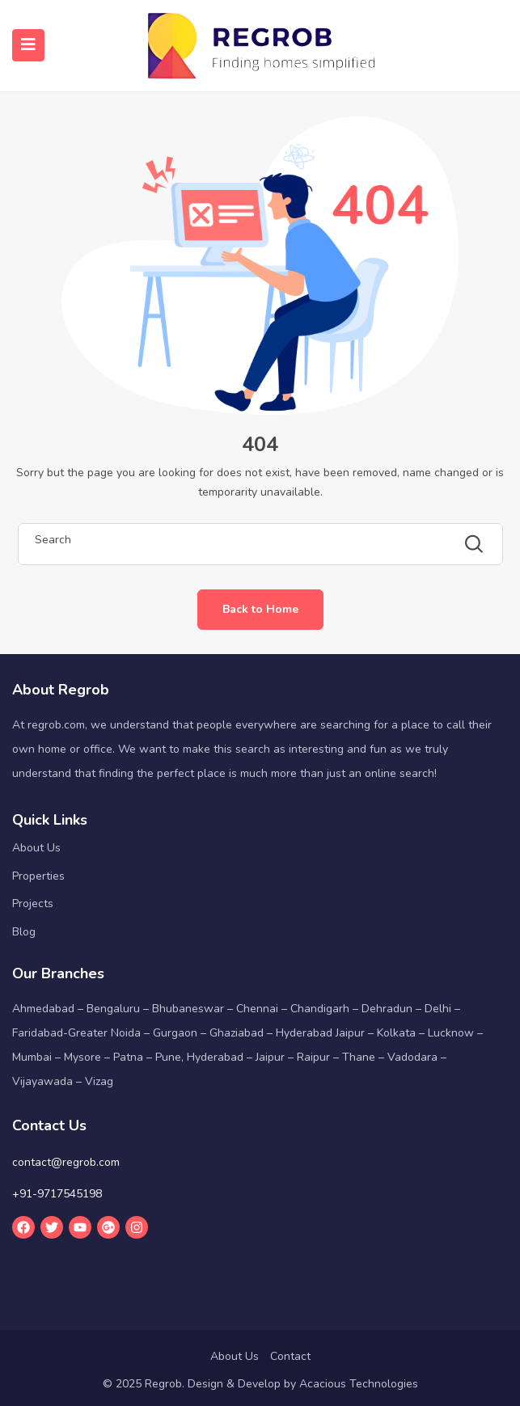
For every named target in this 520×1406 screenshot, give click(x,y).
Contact (290, 1356)
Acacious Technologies (358, 1383)
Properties (38, 876)
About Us (36, 847)
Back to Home (260, 609)
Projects (32, 903)
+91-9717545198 (57, 1193)
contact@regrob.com (66, 1162)
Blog (24, 931)
